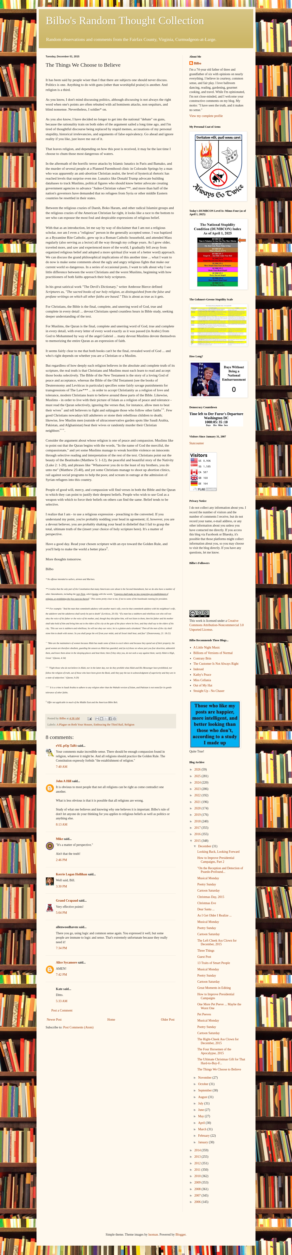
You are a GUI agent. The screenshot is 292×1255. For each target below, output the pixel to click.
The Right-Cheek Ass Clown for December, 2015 (218, 1041)
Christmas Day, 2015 (210, 897)
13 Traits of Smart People (213, 963)
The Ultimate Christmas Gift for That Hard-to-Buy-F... (221, 1061)
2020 (198, 808)
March (202, 1129)
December (205, 846)
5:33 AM (61, 1001)
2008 (198, 1189)
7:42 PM (61, 974)
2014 (198, 1150)
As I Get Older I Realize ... (214, 915)
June (201, 1110)
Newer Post (54, 1019)
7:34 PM (61, 948)
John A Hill (63, 781)
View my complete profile (206, 116)
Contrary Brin (202, 658)
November (205, 1077)
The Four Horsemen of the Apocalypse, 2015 (214, 1051)
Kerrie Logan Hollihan (71, 874)
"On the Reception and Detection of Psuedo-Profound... (220, 870)
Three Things (205, 950)
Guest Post (204, 956)
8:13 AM (61, 824)
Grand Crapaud (67, 900)
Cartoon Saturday (208, 890)
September (205, 1090)
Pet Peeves (204, 1014)
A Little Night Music (206, 647)
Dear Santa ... (206, 909)
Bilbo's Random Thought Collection (125, 20)
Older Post (168, 1019)
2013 (198, 1156)
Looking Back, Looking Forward (218, 851)
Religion (129, 724)
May (201, 1116)
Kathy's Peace (202, 674)
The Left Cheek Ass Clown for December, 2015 (217, 942)
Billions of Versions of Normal (213, 653)
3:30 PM (61, 886)
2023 (198, 789)
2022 (198, 795)
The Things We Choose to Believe (219, 1069)
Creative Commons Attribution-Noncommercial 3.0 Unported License (216, 625)
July (201, 1103)
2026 (198, 769)
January (203, 1142)
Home (111, 1019)
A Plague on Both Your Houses (74, 724)
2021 (198, 802)
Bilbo (197, 63)
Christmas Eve (206, 903)
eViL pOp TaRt (66, 745)
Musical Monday (208, 878)
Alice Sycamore (66, 962)
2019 (198, 814)
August (203, 1097)
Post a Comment (62, 1010)
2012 (198, 1163)
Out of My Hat (202, 685)
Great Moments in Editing (214, 988)
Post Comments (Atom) (78, 1027)
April (202, 1123)
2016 (198, 834)
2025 (198, 776)
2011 (197, 1169)
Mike (59, 839)
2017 (198, 827)
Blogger (180, 1234)
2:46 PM (61, 860)
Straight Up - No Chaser (208, 691)
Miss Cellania (202, 680)
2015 (198, 840)
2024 (198, 782)
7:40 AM (61, 766)
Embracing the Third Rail (108, 724)
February (204, 1135)
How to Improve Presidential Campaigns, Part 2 (215, 859)
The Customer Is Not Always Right (216, 663)
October (203, 1084)
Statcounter (196, 443)
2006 (198, 1202)
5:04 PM (61, 912)
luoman (153, 1234)
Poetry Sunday (206, 884)
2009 (198, 1182)
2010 (198, 1176)
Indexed (198, 669)
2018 (198, 821)
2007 (198, 1195)
